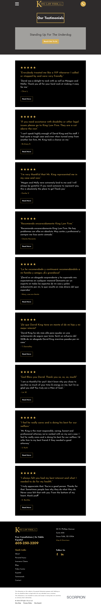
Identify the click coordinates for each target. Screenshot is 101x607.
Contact (18, 580)
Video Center (20, 569)
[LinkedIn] (62, 554)
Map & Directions (62, 540)
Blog (16, 565)
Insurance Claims (21, 561)
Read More (26, 99)
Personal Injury (20, 558)
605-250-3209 (27, 543)
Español (18, 573)
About (17, 554)
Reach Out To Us (50, 41)
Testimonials (19, 576)
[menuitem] (18, 603)
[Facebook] (57, 554)
